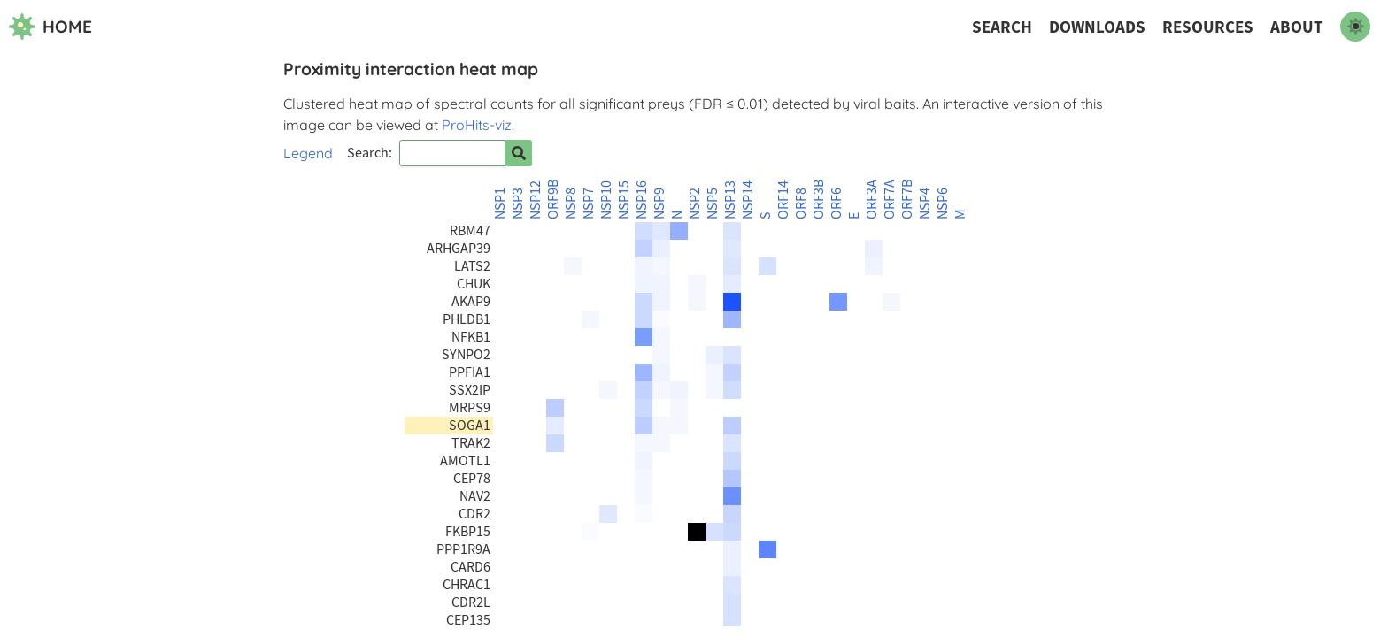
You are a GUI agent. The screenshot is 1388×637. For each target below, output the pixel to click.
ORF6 (836, 203)
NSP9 (659, 203)
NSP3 (518, 203)
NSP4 (925, 203)
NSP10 (606, 199)
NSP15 (624, 199)
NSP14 (748, 199)
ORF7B (907, 199)
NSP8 (571, 203)
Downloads (1097, 27)
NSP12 (535, 199)
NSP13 (730, 199)
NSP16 (642, 199)
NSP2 (695, 203)
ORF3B (819, 199)
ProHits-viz (477, 125)
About (1296, 27)
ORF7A (889, 199)
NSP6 (943, 203)
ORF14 (783, 199)
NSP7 (589, 203)
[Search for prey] (518, 153)
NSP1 (500, 203)
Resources (1207, 27)
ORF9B (553, 199)
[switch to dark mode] (1355, 27)
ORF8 (801, 203)
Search (1002, 27)
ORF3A (872, 199)
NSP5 (712, 203)
